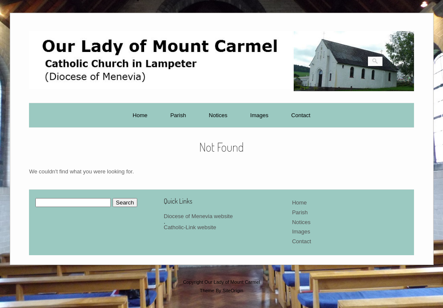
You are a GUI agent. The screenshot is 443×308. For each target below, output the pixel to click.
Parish (178, 115)
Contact (300, 115)
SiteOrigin (233, 290)
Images (259, 115)
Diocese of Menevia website (198, 216)
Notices (218, 115)
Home (140, 115)
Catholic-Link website (190, 227)
